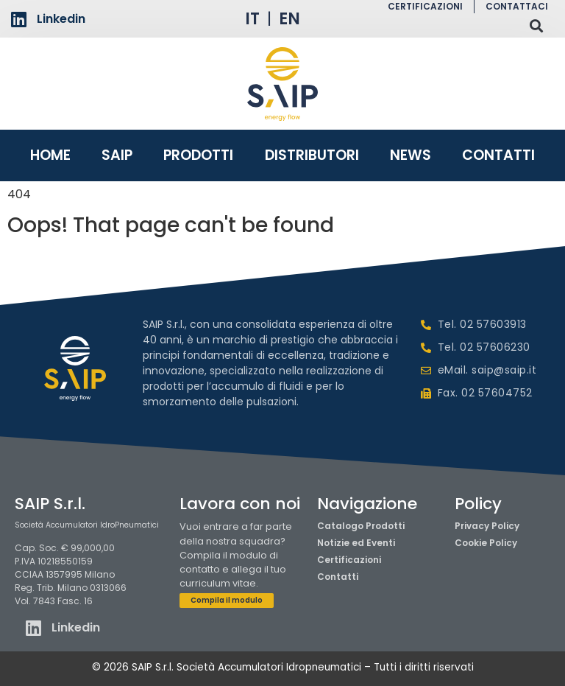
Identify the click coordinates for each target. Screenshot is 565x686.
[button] (536, 25)
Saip (117, 155)
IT (252, 18)
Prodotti (198, 155)
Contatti (498, 155)
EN (289, 18)
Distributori (312, 155)
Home (50, 155)
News (410, 155)
